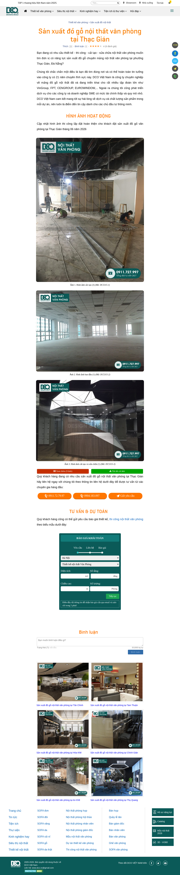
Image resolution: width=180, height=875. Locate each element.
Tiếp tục (113, 596)
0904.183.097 (90, 495)
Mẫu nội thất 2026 (163, 832)
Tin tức (160, 3)
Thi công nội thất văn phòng (81, 849)
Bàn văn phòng (117, 836)
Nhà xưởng (146, 3)
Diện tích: (75, 574)
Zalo (175, 61)
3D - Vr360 (162, 842)
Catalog (161, 821)
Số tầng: (104, 574)
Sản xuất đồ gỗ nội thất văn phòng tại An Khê (58, 800)
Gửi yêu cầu (125, 495)
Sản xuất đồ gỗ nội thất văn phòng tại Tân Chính (60, 705)
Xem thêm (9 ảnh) (62, 471)
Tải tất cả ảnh (117, 471)
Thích (65, 46)
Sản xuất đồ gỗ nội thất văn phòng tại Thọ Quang (114, 800)
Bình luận (79, 46)
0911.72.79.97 (54, 495)
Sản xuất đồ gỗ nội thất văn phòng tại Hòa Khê (59, 752)
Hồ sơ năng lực (164, 812)
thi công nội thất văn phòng (126, 519)
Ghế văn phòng (117, 843)
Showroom (129, 3)
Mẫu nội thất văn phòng (79, 836)
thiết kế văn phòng (84, 843)
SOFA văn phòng (118, 849)
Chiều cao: (75, 586)
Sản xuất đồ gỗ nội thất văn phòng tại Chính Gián (114, 752)
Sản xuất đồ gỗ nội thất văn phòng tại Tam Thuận (114, 705)
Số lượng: (104, 586)
